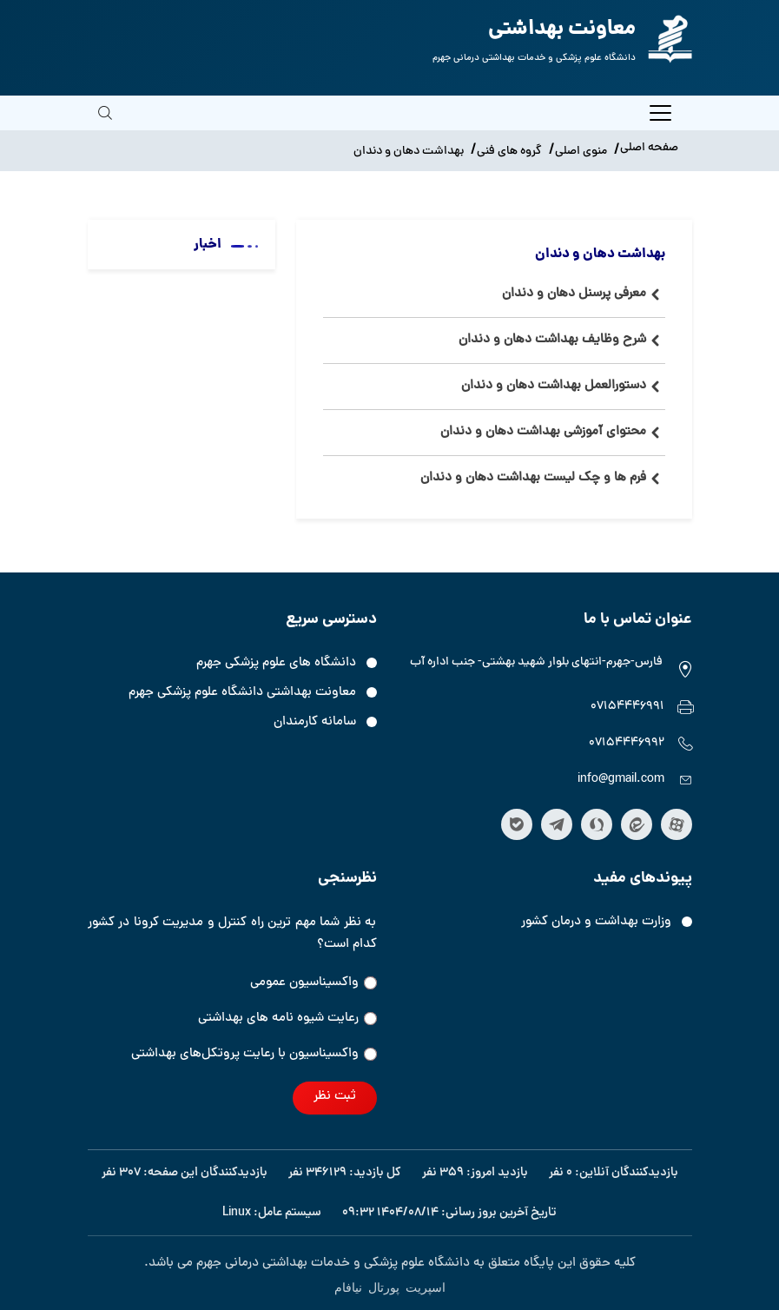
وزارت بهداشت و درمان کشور (596, 922)
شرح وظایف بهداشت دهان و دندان (552, 340)
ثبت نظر (335, 1097)
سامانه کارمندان (315, 722)
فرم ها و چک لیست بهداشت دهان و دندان (533, 478)
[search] (105, 125)
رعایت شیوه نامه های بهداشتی (287, 1019)
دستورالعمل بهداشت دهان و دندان (553, 386)
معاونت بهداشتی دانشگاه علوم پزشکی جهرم (242, 693)
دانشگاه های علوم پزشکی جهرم (276, 663)
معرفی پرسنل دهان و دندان (574, 294)
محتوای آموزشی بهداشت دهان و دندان (543, 432)
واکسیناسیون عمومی (313, 983)
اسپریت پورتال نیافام (390, 1286)
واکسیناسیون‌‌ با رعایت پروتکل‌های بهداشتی (254, 1054)
